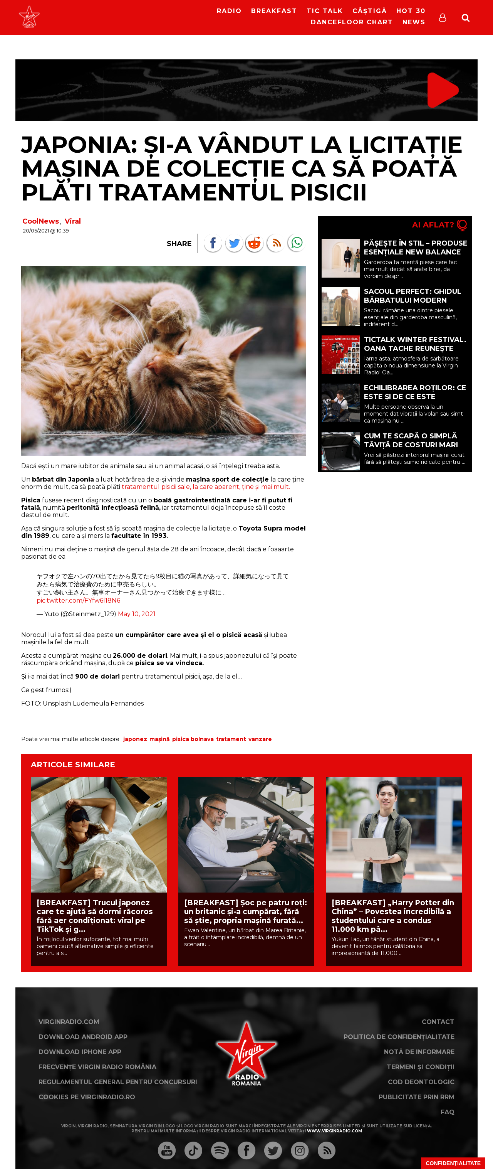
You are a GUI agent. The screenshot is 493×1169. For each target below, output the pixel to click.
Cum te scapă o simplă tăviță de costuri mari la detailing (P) (411, 445)
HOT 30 (411, 11)
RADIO (229, 11)
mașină (159, 739)
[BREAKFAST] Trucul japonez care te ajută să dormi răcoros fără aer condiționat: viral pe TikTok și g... (95, 916)
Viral (73, 221)
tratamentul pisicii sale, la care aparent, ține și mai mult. (206, 486)
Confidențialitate (453, 1163)
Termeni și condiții (420, 1067)
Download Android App (83, 1037)
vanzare (260, 739)
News (414, 22)
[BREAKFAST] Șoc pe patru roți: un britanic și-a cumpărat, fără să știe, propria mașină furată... (245, 911)
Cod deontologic (421, 1082)
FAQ (447, 1112)
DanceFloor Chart (352, 22)
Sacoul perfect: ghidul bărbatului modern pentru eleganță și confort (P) (412, 304)
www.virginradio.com (334, 1131)
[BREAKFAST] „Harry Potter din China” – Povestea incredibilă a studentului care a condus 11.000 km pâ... (393, 916)
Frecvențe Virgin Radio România (97, 1067)
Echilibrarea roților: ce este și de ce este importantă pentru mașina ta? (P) (415, 401)
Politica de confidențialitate (399, 1037)
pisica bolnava (193, 739)
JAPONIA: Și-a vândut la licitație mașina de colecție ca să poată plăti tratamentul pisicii (242, 168)
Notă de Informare (419, 1052)
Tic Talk (325, 11)
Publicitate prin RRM (416, 1097)
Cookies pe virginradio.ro (87, 1097)
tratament (231, 739)
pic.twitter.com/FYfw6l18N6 (78, 600)
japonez (135, 739)
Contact (438, 1022)
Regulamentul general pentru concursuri (118, 1082)
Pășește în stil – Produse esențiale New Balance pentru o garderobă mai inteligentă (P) (416, 256)
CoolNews (40, 221)
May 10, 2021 (137, 614)
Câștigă (369, 11)
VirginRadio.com (69, 1022)
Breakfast (274, 11)
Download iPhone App (80, 1052)
